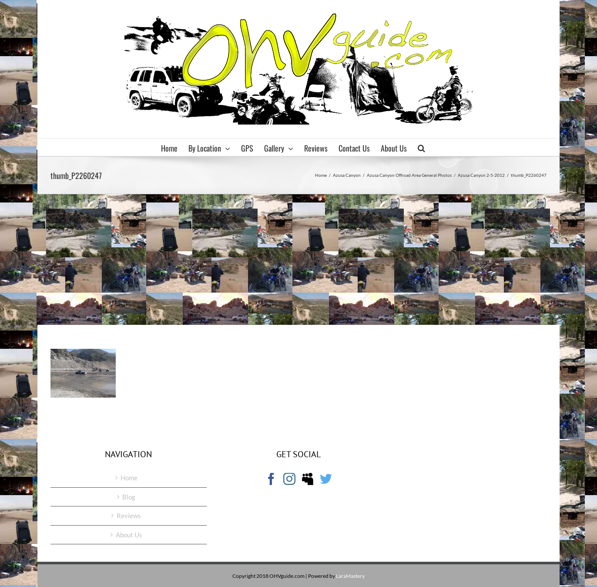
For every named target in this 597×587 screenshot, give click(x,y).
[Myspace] (308, 479)
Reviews (129, 516)
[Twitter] (326, 479)
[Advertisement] (298, 259)
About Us (129, 535)
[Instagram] (289, 479)
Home (129, 478)
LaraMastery (350, 576)
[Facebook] (271, 479)
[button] (421, 147)
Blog (128, 497)
